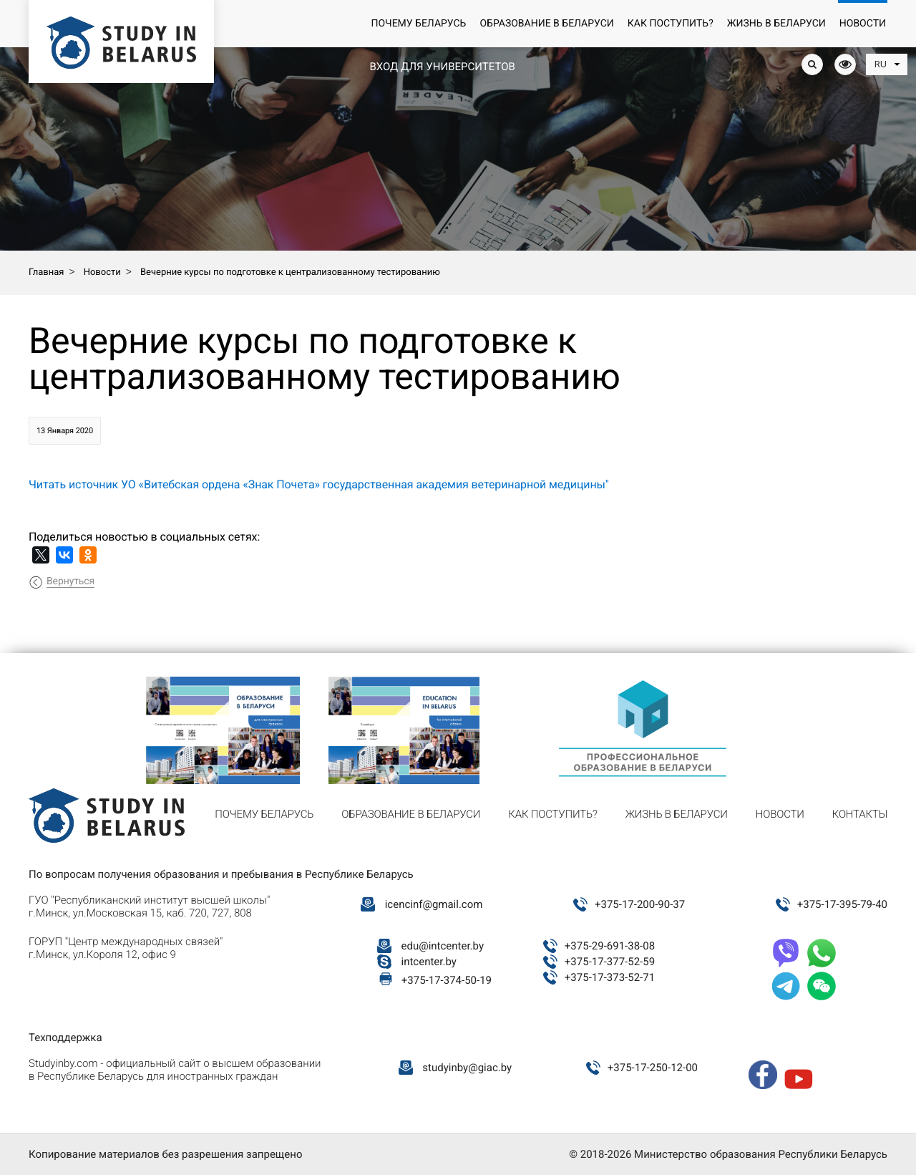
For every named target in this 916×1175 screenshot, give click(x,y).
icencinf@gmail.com (434, 904)
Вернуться (70, 581)
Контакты (859, 814)
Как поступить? (670, 23)
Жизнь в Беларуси (776, 23)
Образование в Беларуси (546, 23)
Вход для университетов (442, 66)
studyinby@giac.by (467, 1067)
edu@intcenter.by (442, 945)
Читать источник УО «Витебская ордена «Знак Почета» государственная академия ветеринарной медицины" (319, 484)
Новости (862, 23)
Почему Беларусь (418, 23)
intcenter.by (429, 961)
